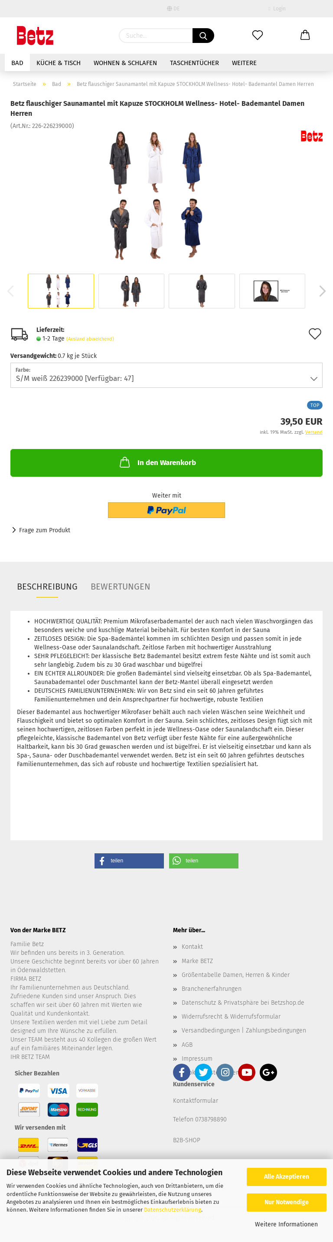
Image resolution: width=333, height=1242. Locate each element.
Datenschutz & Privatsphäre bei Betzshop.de (243, 1002)
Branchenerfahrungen (212, 989)
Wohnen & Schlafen (125, 63)
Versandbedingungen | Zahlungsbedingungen (244, 1030)
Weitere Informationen (286, 1224)
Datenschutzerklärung (172, 1209)
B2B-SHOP (186, 1140)
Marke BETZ (197, 961)
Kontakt (192, 946)
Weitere (244, 63)
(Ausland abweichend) (90, 339)
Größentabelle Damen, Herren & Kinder (236, 975)
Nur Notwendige (286, 1202)
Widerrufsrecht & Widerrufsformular (231, 1016)
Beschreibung (47, 586)
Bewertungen (120, 586)
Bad (17, 63)
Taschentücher (194, 63)
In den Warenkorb (157, 462)
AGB (187, 1045)
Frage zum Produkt (44, 530)
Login (276, 9)
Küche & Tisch (58, 63)
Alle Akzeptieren (286, 1176)
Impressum (197, 1058)
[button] (129, 860)
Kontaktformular (195, 1100)
